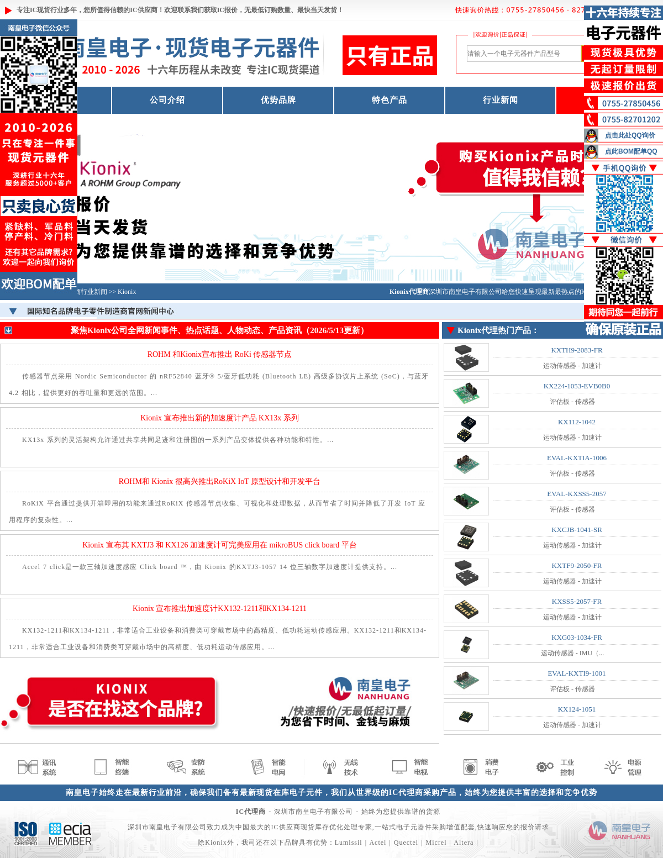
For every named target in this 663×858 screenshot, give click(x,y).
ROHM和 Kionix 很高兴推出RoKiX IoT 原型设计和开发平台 (219, 481)
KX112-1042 (577, 422)
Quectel (406, 842)
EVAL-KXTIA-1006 (577, 458)
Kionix (127, 292)
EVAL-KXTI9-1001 (577, 673)
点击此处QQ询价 (630, 135)
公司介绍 (167, 100)
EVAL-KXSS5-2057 (576, 493)
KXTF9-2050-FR (576, 565)
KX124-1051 (577, 709)
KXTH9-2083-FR (576, 350)
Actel (377, 842)
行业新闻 (500, 100)
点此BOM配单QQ (631, 151)
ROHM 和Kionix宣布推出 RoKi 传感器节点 (220, 354)
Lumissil (348, 842)
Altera (463, 842)
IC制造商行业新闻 (80, 292)
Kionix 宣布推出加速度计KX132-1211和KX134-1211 (220, 608)
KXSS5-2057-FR (577, 601)
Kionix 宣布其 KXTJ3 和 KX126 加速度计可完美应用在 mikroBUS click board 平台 (219, 545)
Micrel (436, 842)
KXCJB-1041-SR (576, 529)
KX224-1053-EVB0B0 (577, 386)
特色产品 (389, 100)
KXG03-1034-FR (576, 637)
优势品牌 (278, 100)
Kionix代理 (477, 330)
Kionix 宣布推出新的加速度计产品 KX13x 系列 (219, 418)
